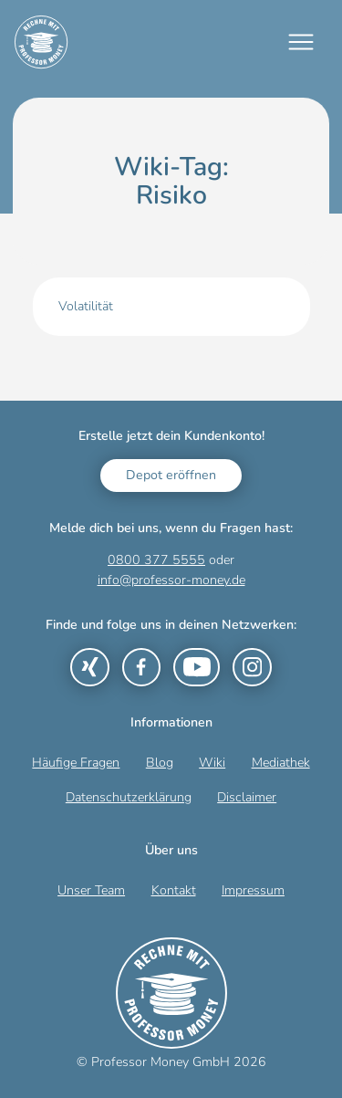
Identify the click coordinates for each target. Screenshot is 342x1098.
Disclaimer (246, 797)
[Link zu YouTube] (196, 667)
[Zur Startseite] (41, 42)
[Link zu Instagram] (252, 667)
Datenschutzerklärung (129, 797)
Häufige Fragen (75, 762)
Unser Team (91, 890)
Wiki (212, 762)
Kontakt (173, 890)
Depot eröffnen (171, 475)
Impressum (253, 890)
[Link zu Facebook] (141, 667)
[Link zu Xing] (89, 667)
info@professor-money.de (171, 580)
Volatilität (85, 306)
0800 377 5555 (156, 560)
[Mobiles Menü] (301, 42)
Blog (159, 762)
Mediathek (281, 762)
